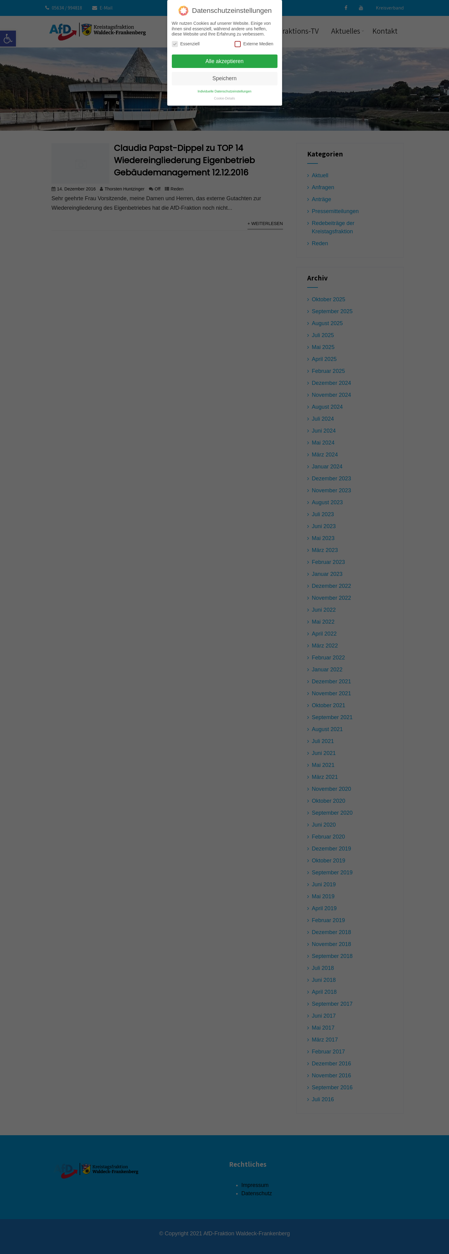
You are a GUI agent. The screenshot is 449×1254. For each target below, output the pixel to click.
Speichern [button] (225, 76)
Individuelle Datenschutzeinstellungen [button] (224, 89)
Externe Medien (254, 42)
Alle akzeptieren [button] (225, 59)
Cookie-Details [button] (224, 96)
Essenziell (186, 42)
